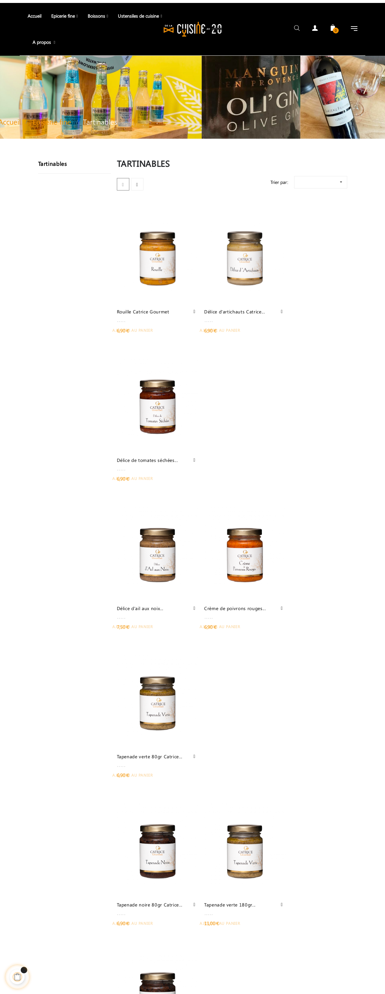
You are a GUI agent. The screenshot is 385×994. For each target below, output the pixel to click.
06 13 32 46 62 (96, 918)
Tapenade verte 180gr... (221, 588)
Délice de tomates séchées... (293, 302)
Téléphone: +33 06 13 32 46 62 (45, 963)
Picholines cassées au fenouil (140, 737)
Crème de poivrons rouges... (216, 447)
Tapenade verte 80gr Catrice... (296, 447)
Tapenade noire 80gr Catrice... (139, 592)
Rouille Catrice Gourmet (143, 298)
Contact (99, 963)
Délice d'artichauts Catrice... (225, 298)
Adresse (175, 963)
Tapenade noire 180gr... (300, 588)
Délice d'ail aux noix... (140, 443)
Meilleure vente (137, 963)
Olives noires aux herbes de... (222, 737)
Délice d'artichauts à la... (301, 733)
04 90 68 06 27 (96, 906)
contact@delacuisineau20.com (96, 926)
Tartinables (52, 160)
